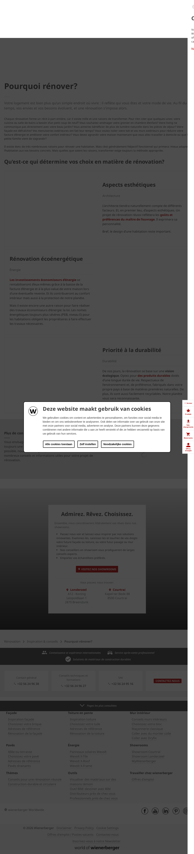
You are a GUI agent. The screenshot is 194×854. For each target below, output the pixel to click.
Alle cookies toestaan (58, 444)
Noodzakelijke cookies (117, 444)
